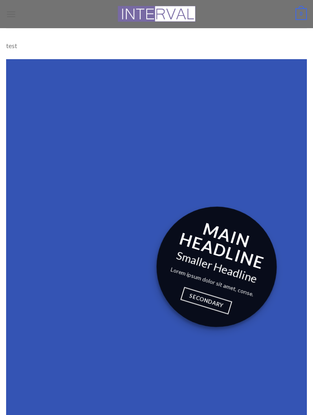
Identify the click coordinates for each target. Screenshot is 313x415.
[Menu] (11, 14)
